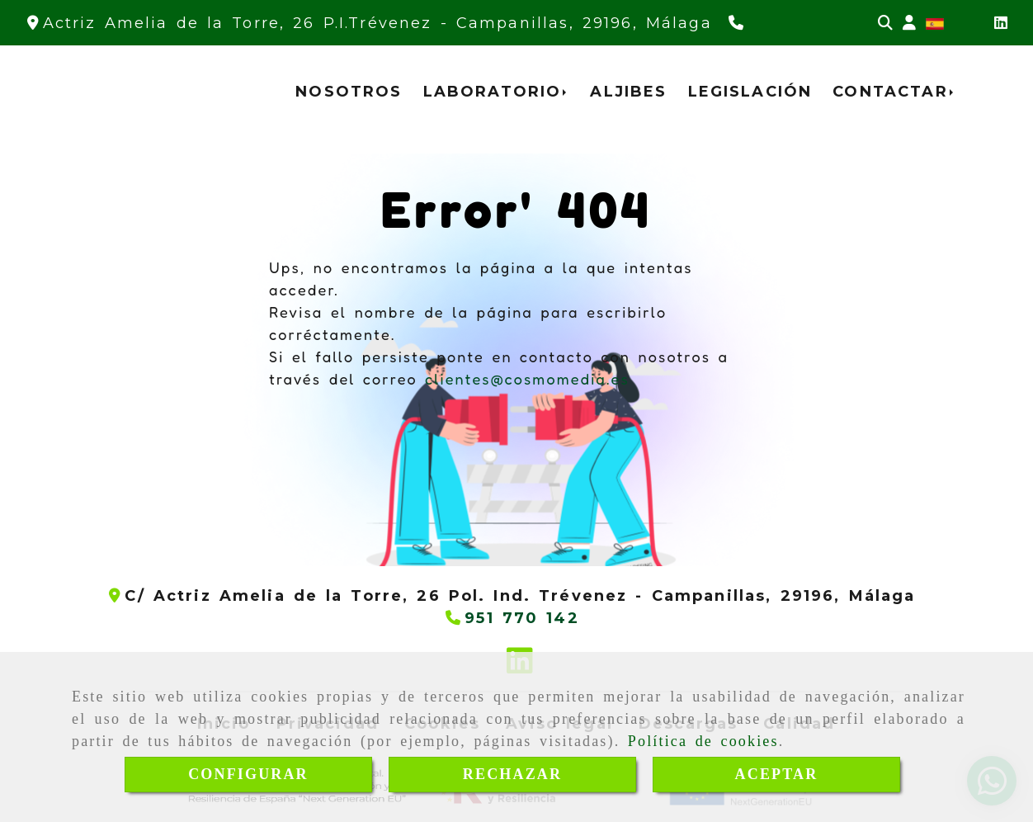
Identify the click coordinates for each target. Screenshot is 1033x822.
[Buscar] (885, 23)
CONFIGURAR (248, 774)
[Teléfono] (738, 23)
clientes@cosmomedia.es (527, 379)
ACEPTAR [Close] (776, 774)
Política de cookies (703, 741)
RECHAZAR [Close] (512, 774)
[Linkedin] (1001, 23)
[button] (909, 23)
